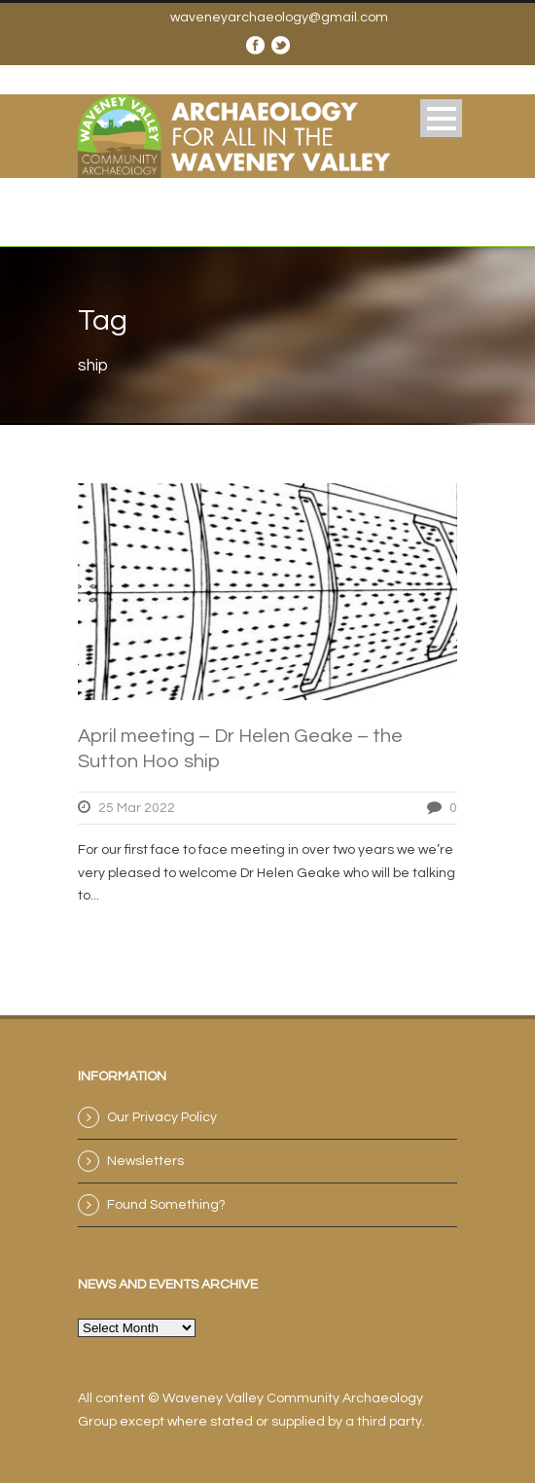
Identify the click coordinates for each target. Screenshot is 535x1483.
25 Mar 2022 (136, 808)
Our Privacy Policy (162, 1117)
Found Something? (166, 1205)
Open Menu (441, 118)
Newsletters (145, 1161)
